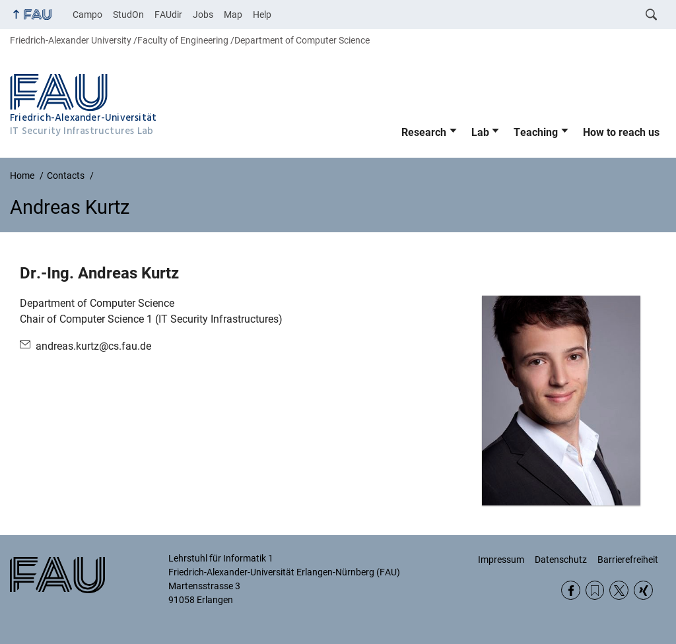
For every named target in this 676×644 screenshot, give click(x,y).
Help (262, 14)
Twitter (618, 590)
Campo (87, 14)
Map (233, 14)
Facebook (570, 590)
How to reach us (621, 132)
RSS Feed (595, 590)
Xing (643, 590)
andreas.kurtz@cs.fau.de (93, 346)
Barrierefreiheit (627, 559)
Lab (480, 132)
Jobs (203, 14)
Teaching (536, 132)
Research (423, 132)
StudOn (128, 14)
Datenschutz (561, 559)
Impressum (501, 559)
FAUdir (168, 14)
